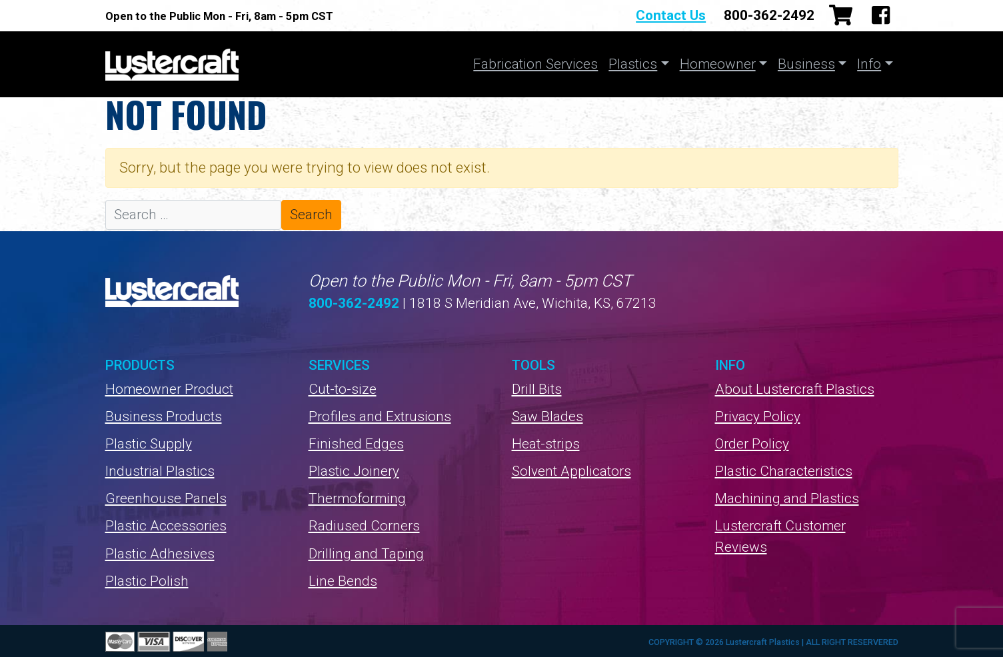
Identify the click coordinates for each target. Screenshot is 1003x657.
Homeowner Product (169, 389)
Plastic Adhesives (160, 554)
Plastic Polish (147, 581)
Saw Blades (547, 416)
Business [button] (806, 64)
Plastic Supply (148, 444)
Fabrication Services (535, 64)
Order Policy (752, 444)
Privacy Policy (757, 416)
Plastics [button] (632, 64)
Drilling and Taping (366, 554)
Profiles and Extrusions (380, 416)
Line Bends (343, 581)
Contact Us (671, 15)
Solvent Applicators (571, 471)
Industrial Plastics (160, 471)
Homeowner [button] (718, 64)
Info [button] (869, 64)
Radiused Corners (364, 526)
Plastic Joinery (354, 471)
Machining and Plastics (787, 498)
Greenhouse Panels (166, 498)
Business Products (163, 416)
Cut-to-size (343, 389)
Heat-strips (546, 444)
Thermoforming (357, 498)
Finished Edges (356, 444)
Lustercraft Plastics (172, 64)
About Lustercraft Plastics (794, 389)
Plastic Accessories (166, 526)
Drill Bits (537, 389)
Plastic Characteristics (783, 471)
